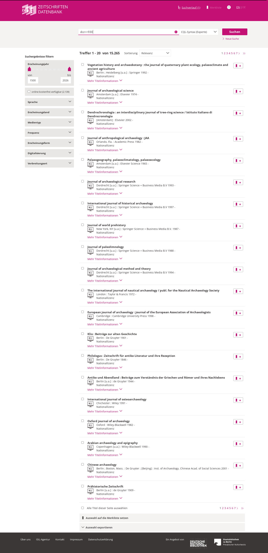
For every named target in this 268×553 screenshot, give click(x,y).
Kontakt (59, 539)
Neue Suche (230, 38)
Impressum (76, 539)
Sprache (49, 102)
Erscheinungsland (49, 112)
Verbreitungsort (49, 163)
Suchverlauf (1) (191, 7)
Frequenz (49, 132)
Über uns (25, 539)
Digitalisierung (49, 153)
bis (69, 75)
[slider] (49, 69)
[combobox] (198, 31)
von (30, 75)
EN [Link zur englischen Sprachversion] (238, 7)
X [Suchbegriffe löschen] (175, 32)
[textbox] (128, 31)
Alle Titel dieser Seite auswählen (107, 508)
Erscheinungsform (49, 143)
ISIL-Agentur (43, 539)
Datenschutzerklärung (100, 539)
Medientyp (49, 122)
